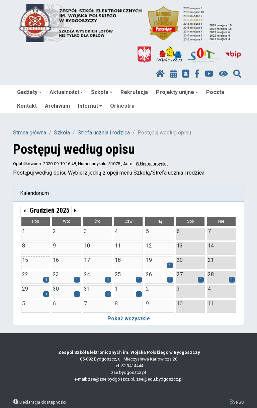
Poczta (215, 92)
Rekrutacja (134, 92)
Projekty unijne (177, 92)
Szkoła (101, 92)
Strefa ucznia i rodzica (104, 132)
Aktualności (66, 92)
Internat (90, 106)
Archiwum (57, 106)
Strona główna (29, 132)
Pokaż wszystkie (128, 318)
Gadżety (29, 92)
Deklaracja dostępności (42, 402)
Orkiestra (122, 106)
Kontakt (27, 106)
